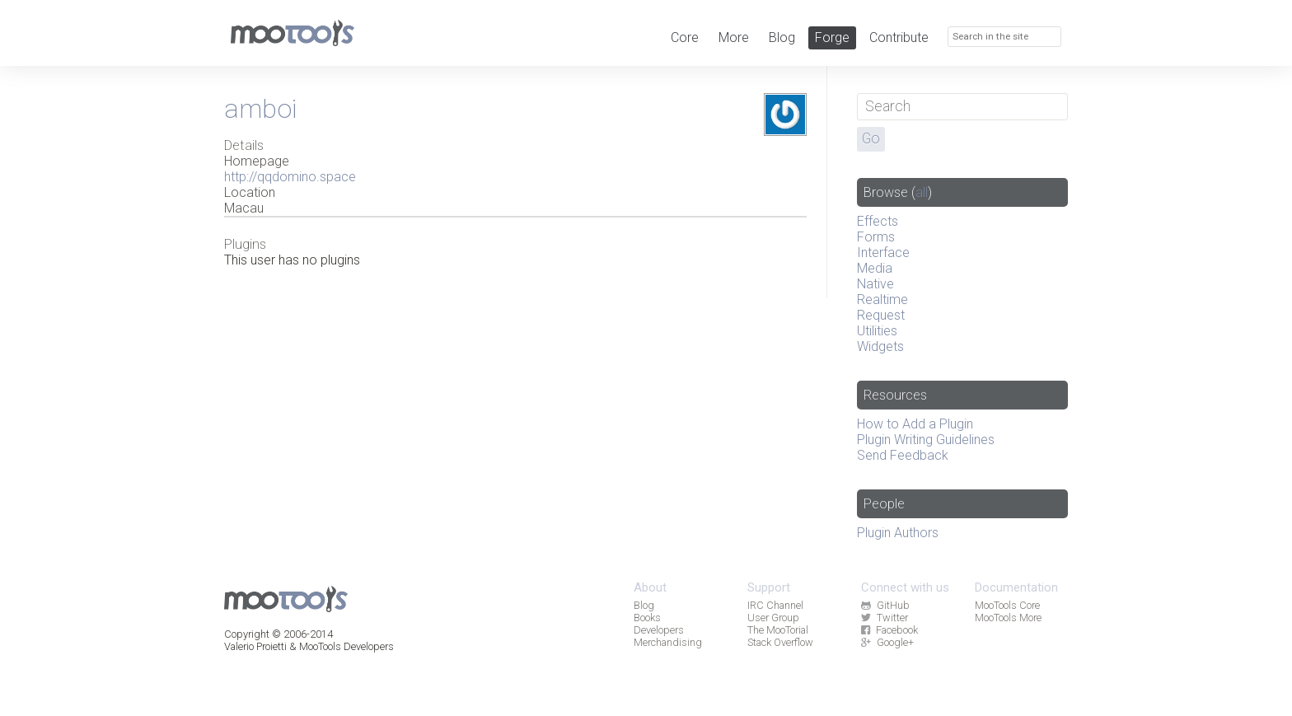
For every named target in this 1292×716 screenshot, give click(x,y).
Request (881, 315)
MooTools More (1008, 617)
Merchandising (668, 642)
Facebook (889, 630)
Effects (877, 221)
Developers (659, 630)
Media (874, 268)
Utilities (877, 331)
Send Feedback (902, 455)
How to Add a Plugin (915, 424)
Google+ (887, 642)
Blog (782, 37)
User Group (773, 617)
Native (875, 284)
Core (685, 37)
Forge (832, 37)
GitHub (885, 605)
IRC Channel (775, 605)
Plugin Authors (898, 533)
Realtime (882, 299)
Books (647, 617)
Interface (883, 252)
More (734, 37)
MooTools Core (1007, 605)
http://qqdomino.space (290, 177)
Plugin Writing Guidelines (926, 439)
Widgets (880, 346)
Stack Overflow (780, 642)
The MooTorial (777, 630)
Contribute (899, 37)
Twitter (884, 617)
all (921, 192)
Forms (876, 237)
